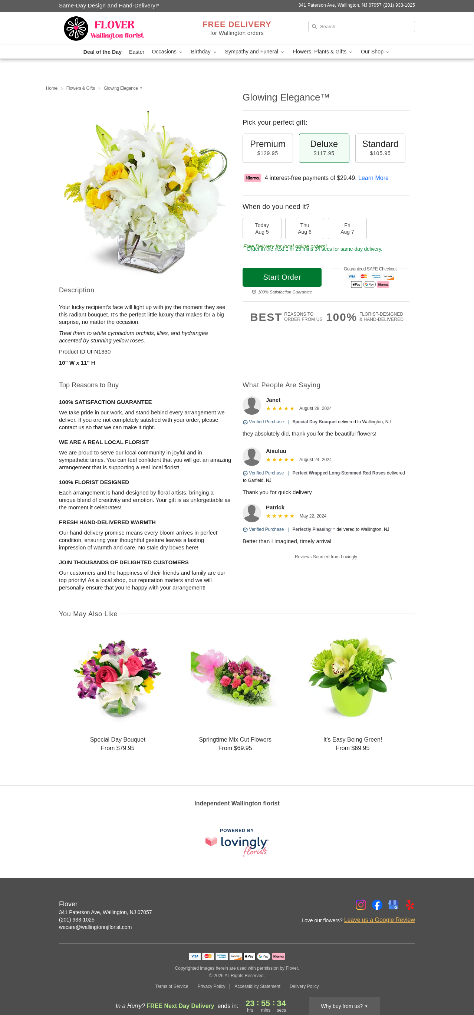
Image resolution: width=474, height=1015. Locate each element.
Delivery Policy (304, 986)
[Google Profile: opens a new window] (393, 905)
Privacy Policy (212, 986)
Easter (136, 52)
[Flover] (112, 28)
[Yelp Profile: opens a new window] (410, 905)
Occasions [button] (168, 52)
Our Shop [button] (376, 52)
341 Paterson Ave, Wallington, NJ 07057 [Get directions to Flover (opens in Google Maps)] (105, 912)
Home (51, 88)
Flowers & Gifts (80, 88)
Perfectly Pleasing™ (314, 529)
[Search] (361, 26)
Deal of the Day (102, 52)
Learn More (373, 178)
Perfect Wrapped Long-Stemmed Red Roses (339, 473)
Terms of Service (171, 986)
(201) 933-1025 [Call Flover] (77, 920)
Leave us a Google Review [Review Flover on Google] (379, 920)
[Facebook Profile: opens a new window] (377, 905)
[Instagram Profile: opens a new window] (361, 905)
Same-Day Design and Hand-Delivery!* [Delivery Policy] (109, 5)
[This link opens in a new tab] (237, 842)
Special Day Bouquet (315, 421)
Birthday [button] (204, 52)
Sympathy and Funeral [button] (255, 52)
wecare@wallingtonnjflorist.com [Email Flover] (95, 927)
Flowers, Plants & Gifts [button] (323, 52)
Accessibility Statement (257, 986)
